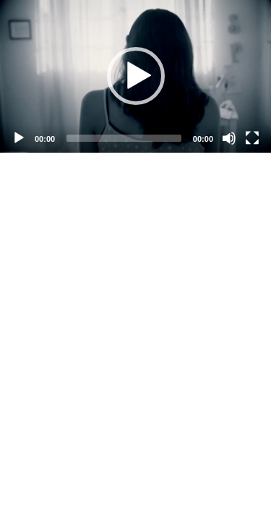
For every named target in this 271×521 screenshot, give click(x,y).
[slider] (123, 138)
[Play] (19, 138)
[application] (135, 76)
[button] (136, 76)
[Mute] (229, 138)
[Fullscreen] (252, 138)
